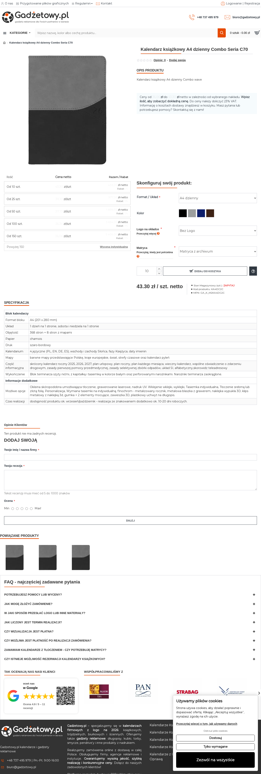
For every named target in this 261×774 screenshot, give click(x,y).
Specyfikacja (16, 297)
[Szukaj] (222, 32)
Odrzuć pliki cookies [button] (215, 730)
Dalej (130, 511)
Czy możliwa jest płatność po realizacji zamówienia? (48, 628)
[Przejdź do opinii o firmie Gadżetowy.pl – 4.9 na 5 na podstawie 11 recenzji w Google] (41, 683)
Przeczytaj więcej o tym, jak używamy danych (206, 723)
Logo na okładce (148, 226)
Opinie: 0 (159, 60)
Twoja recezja (13, 456)
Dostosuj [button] (215, 738)
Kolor (140, 208)
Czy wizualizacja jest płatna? (28, 618)
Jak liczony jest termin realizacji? (33, 609)
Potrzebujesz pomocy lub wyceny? (33, 582)
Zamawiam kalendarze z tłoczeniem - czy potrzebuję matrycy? (55, 637)
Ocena (8, 492)
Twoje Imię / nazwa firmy (20, 439)
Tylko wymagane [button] (215, 746)
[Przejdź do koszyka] (244, 33)
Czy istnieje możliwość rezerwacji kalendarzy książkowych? (54, 646)
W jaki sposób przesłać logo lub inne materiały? (44, 600)
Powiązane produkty (19, 523)
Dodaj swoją (177, 60)
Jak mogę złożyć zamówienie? (28, 591)
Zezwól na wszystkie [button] (215, 760)
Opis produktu (150, 70)
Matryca (155, 247)
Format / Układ (147, 192)
